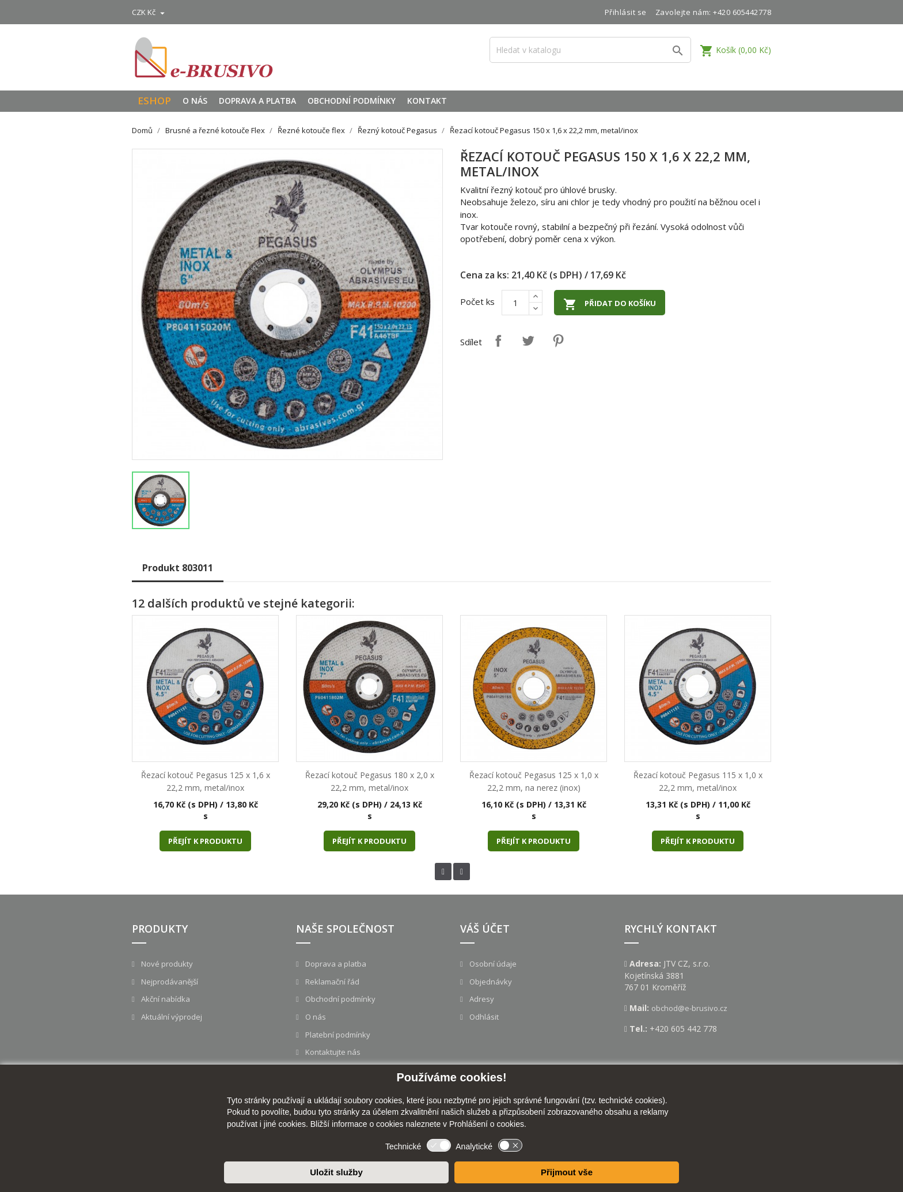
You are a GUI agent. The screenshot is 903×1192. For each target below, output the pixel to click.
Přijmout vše (567, 1172)
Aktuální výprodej (170, 1017)
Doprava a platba (257, 100)
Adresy (481, 999)
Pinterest (558, 340)
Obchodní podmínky (352, 100)
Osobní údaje (492, 964)
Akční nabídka (164, 999)
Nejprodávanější (168, 981)
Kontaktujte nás (332, 1052)
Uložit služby (336, 1172)
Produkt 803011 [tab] (177, 567)
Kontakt (427, 100)
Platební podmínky (336, 1034)
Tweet (528, 340)
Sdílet (498, 340)
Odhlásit (483, 1017)
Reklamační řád (331, 981)
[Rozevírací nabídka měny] (150, 12)
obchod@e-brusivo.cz (689, 1008)
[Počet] (515, 302)
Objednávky (490, 981)
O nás (195, 100)
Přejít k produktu (205, 841)
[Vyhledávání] (590, 50)
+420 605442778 (742, 12)
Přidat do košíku (609, 304)
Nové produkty (166, 964)
